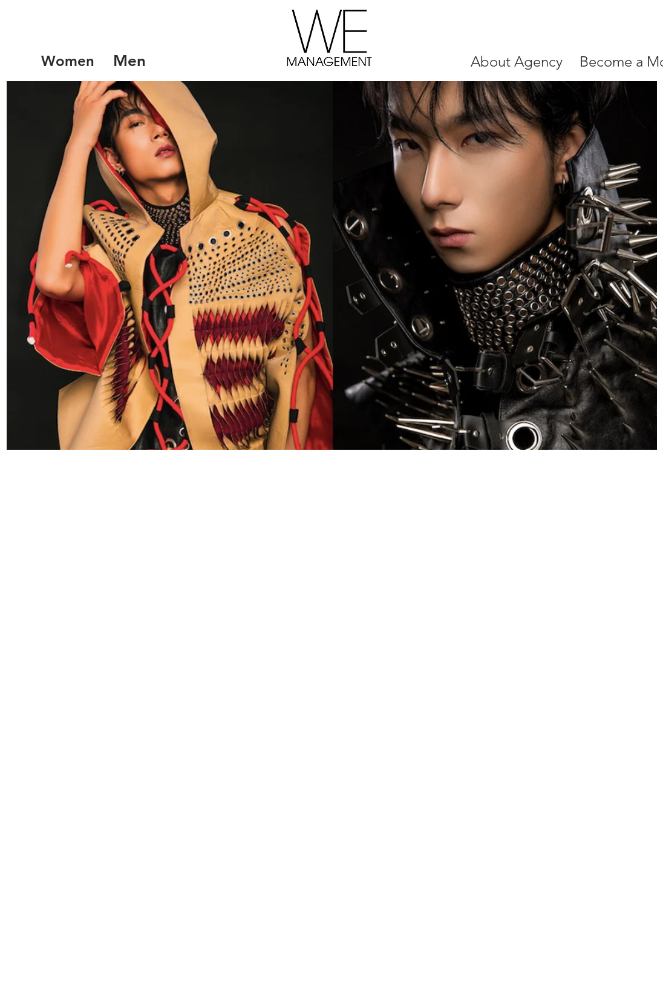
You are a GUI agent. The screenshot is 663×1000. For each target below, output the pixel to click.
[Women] (67, 61)
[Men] (129, 61)
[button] (332, 265)
